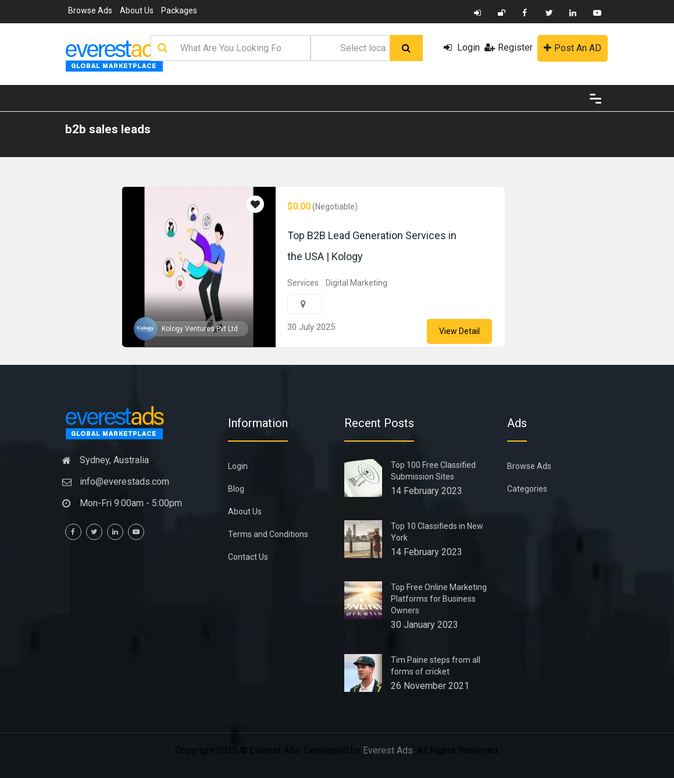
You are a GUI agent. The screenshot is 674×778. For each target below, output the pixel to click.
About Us (137, 10)
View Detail (459, 331)
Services (303, 282)
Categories (527, 488)
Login (462, 47)
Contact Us (248, 557)
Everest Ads (388, 750)
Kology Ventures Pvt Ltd (200, 329)
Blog (236, 488)
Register (508, 47)
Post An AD (572, 48)
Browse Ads (90, 10)
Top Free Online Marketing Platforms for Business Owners (439, 598)
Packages (179, 10)
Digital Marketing (356, 282)
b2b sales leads (108, 129)
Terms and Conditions (268, 534)
